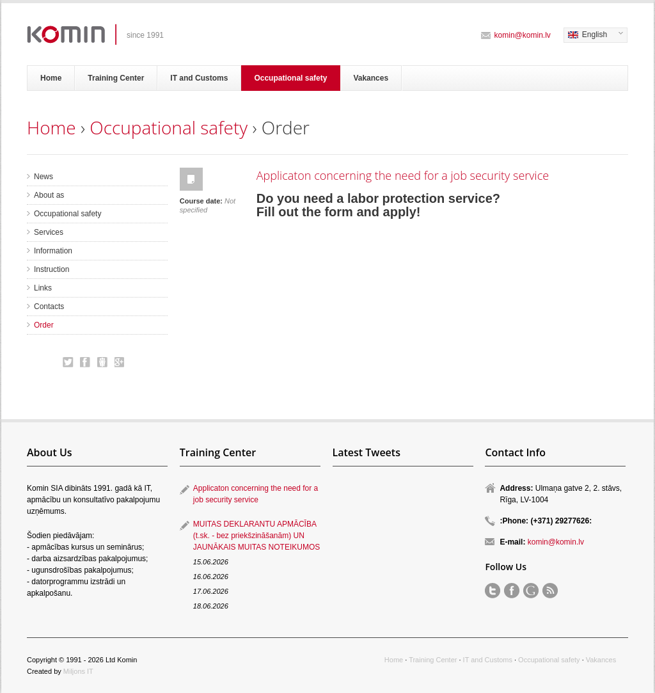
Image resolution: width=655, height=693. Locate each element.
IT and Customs (199, 78)
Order (44, 325)
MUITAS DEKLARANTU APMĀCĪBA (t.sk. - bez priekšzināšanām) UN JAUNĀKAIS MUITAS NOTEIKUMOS (256, 536)
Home (50, 78)
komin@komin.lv (522, 35)
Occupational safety (290, 78)
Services (48, 232)
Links (43, 287)
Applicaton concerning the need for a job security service (402, 175)
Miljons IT (78, 671)
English (593, 35)
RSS (550, 590)
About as (49, 195)
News (43, 176)
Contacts (49, 306)
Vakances (370, 78)
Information (53, 250)
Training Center (116, 78)
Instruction (51, 269)
